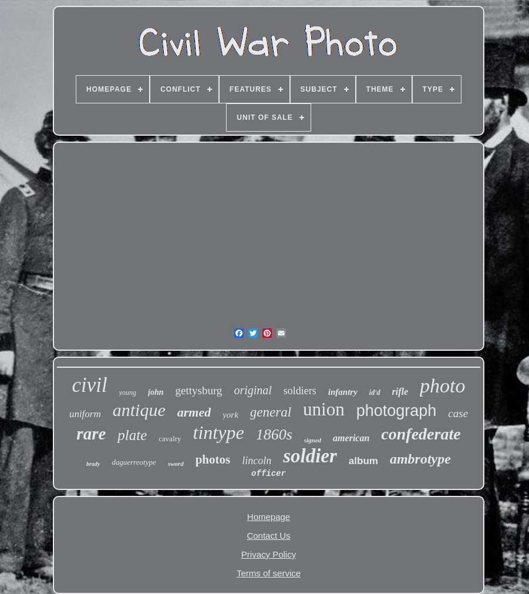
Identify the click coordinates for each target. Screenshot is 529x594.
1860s (274, 434)
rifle (400, 392)
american (351, 438)
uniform (85, 414)
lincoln (256, 461)
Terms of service (269, 573)
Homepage (268, 517)
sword (176, 463)
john (155, 392)
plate (132, 435)
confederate (420, 434)
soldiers (300, 391)
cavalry (170, 438)
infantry (343, 392)
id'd (374, 392)
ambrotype (420, 459)
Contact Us (268, 536)
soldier (310, 456)
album (363, 461)
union (324, 409)
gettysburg (199, 390)
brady (93, 464)
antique (139, 410)
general (270, 412)
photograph (396, 411)
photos (213, 459)
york (230, 415)
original (252, 390)
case (458, 413)
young (127, 392)
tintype (218, 432)
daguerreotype (134, 462)
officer (268, 473)
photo (442, 386)
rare (91, 433)
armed (194, 412)
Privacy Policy (268, 554)
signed (312, 440)
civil (89, 385)
